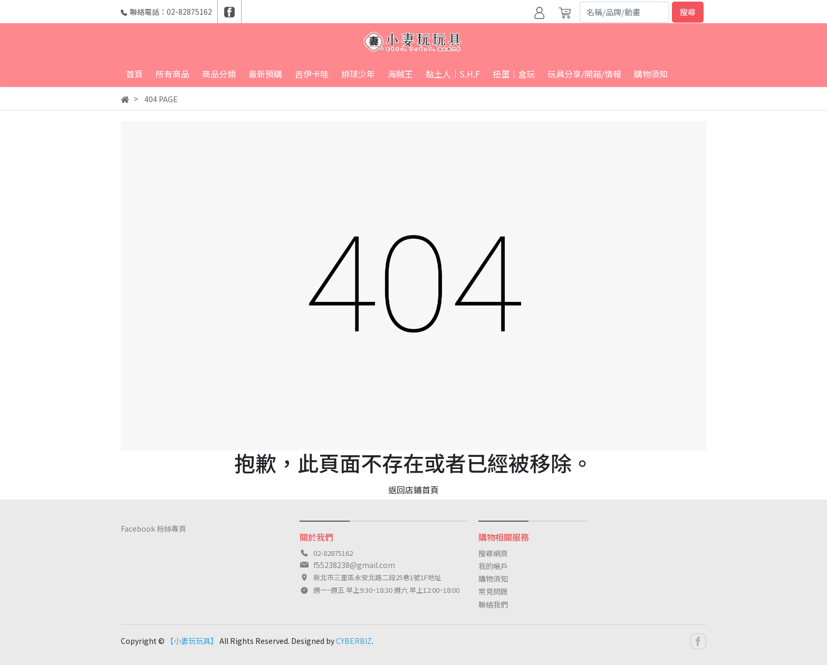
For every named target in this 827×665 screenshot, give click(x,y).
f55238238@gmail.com (354, 565)
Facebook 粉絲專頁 (153, 528)
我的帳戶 (493, 566)
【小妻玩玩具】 (192, 640)
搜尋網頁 (493, 553)
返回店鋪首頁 (413, 489)
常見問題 (493, 591)
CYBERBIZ (354, 640)
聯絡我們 (493, 604)
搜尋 (688, 11)
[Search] (624, 12)
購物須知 (493, 578)
